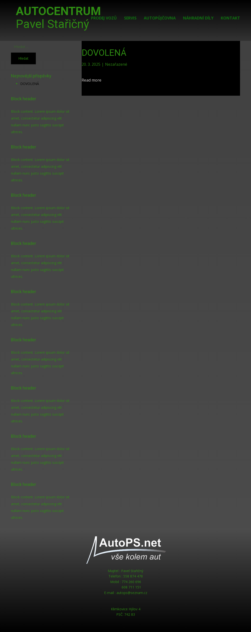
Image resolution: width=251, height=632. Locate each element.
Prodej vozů (104, 18)
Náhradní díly (198, 18)
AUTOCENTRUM (58, 17)
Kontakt (230, 18)
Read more (91, 80)
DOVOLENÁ (29, 83)
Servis (130, 18)
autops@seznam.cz (131, 592)
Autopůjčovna (160, 18)
